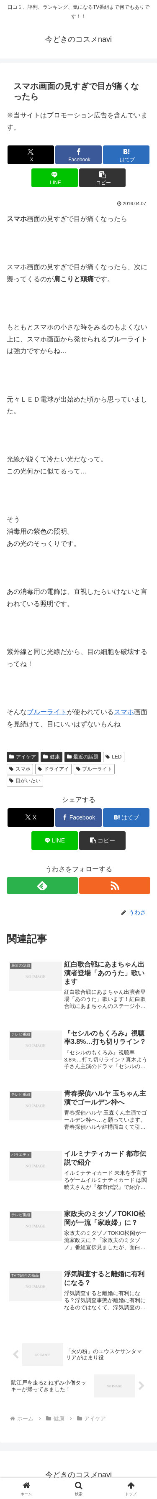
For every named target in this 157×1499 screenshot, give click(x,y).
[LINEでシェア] (54, 177)
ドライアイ (53, 769)
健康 (51, 757)
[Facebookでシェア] (78, 154)
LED (113, 757)
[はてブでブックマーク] (126, 154)
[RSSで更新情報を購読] (114, 885)
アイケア (22, 757)
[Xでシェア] (31, 154)
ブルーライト (47, 711)
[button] (102, 177)
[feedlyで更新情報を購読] (42, 885)
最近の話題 (83, 757)
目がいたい (25, 781)
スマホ (124, 711)
